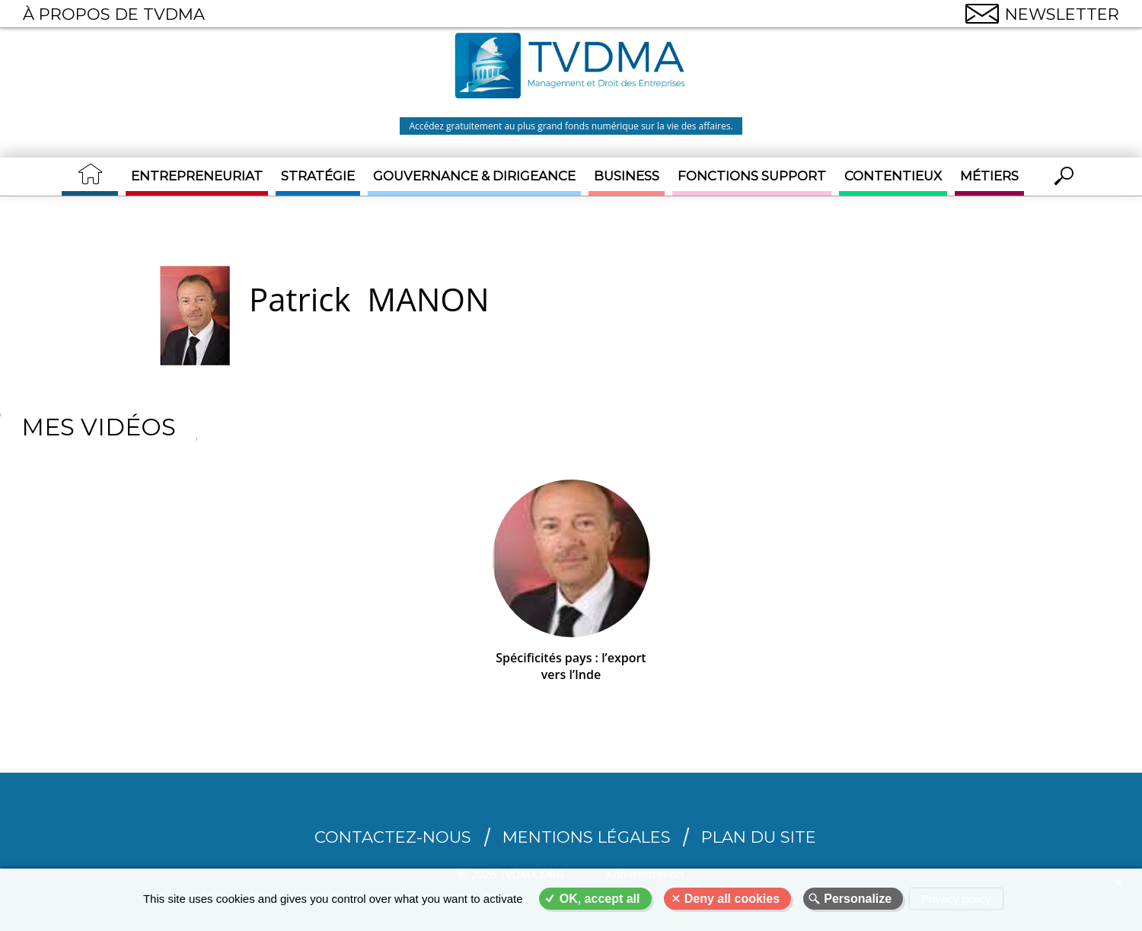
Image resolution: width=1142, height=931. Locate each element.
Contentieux (893, 175)
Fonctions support (752, 175)
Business (626, 175)
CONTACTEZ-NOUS (392, 837)
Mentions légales (586, 837)
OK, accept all (600, 898)
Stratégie (318, 175)
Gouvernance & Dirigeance (474, 175)
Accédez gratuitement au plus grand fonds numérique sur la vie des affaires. (570, 126)
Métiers (989, 175)
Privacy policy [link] (956, 898)
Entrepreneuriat (197, 175)
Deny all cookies (732, 898)
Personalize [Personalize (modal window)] (858, 898)
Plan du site (758, 837)
